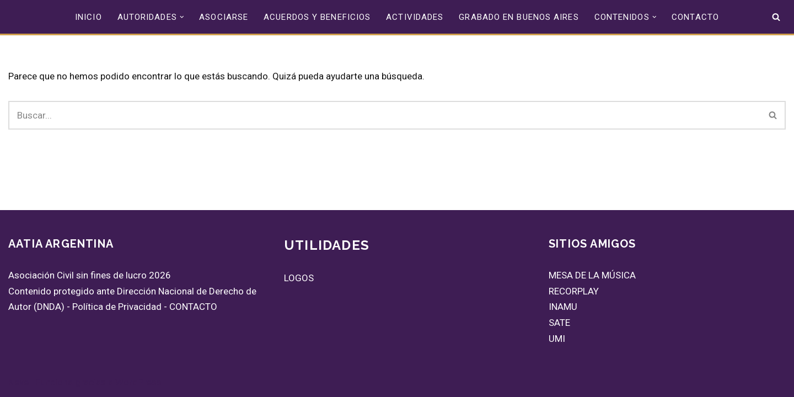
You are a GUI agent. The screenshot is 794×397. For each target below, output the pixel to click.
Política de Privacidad (117, 306)
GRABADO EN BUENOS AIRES (518, 17)
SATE (559, 322)
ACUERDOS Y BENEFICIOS (317, 17)
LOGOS (299, 277)
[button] (182, 17)
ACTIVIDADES (414, 17)
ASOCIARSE (223, 17)
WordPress (138, 382)
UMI (557, 338)
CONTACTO (695, 17)
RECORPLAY (574, 291)
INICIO (88, 17)
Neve (18, 382)
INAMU (563, 306)
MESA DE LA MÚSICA (592, 275)
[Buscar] (776, 17)
